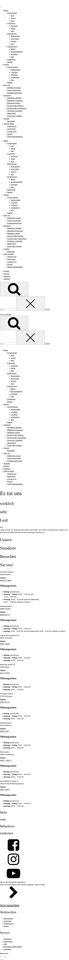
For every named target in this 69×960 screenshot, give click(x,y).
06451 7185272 (5, 760)
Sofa (12, 16)
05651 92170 (5, 702)
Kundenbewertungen (14, 93)
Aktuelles (7, 276)
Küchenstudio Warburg (15, 106)
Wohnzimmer (12, 34)
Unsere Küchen (12, 67)
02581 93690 (5, 644)
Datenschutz (8, 941)
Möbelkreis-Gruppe (14, 88)
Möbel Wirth (11, 113)
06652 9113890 (5, 580)
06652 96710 (5, 615)
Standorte (7, 95)
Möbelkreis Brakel (13, 103)
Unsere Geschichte (14, 90)
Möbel (6, 10)
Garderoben (11, 59)
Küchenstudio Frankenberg (16, 108)
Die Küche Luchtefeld (14, 111)
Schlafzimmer (12, 47)
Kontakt (6, 271)
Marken (10, 62)
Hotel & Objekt (9, 124)
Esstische (14, 26)
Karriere (6, 274)
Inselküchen (15, 77)
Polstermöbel (12, 13)
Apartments (11, 129)
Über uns (7, 85)
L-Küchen (14, 72)
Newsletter (11, 121)
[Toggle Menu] (0, 346)
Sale (12, 21)
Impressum (8, 939)
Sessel (13, 18)
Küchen (6, 65)
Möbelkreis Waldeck (14, 98)
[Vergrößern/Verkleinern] (0, 956)
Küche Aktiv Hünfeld (14, 116)
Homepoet (7, 949)
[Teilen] (4, 956)
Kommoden (15, 39)
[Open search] (14, 289)
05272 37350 (5, 673)
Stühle (13, 29)
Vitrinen (13, 41)
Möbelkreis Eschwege (15, 101)
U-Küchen (14, 75)
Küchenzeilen (15, 70)
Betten (13, 49)
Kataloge (7, 279)
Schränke (14, 54)
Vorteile (6, 119)
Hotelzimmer (11, 126)
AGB (5, 944)
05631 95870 (5, 790)
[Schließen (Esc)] (6, 956)
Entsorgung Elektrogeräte (13, 947)
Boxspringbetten (17, 52)
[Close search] (30, 303)
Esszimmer (11, 23)
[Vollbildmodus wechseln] (2, 956)
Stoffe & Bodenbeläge (15, 137)
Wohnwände (15, 36)
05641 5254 (4, 731)
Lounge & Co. (12, 131)
